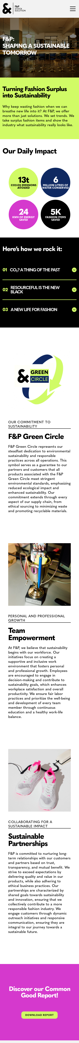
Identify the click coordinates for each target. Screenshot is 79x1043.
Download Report (39, 1015)
